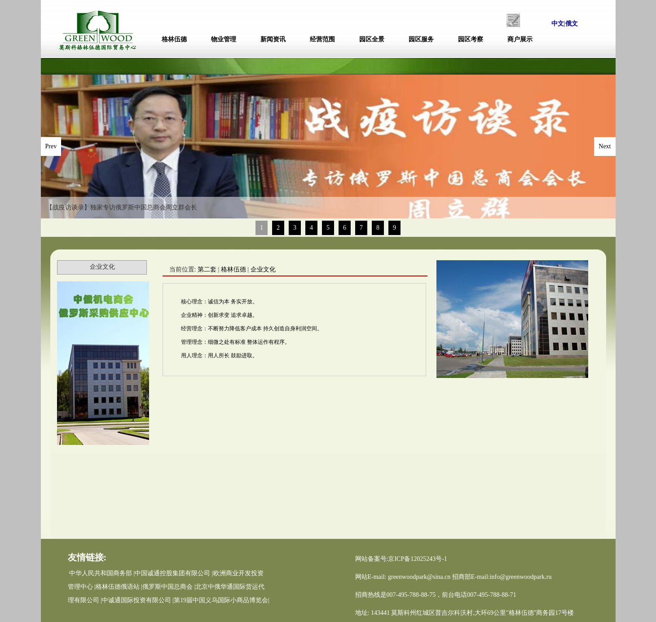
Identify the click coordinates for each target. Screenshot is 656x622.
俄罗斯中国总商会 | (168, 586)
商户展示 (520, 39)
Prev (51, 146)
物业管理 (223, 39)
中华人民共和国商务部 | (102, 573)
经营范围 (322, 39)
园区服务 (421, 39)
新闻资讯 (273, 39)
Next (605, 146)
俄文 (571, 23)
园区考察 (470, 39)
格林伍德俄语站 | (119, 586)
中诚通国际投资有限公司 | (138, 600)
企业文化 (263, 269)
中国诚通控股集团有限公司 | (174, 573)
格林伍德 (174, 39)
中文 (557, 23)
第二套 (207, 269)
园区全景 (371, 39)
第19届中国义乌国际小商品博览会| (221, 600)
